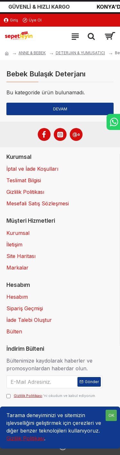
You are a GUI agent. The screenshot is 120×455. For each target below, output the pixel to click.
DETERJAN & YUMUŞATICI (80, 52)
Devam (60, 108)
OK (111, 415)
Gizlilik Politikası (25, 438)
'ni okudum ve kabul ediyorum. (51, 396)
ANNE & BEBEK (32, 52)
